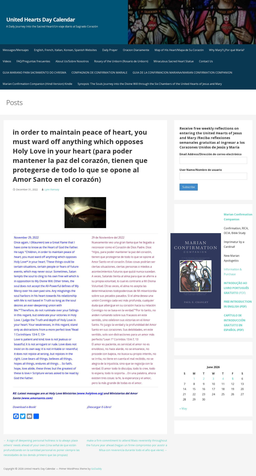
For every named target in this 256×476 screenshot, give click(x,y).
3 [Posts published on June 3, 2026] (213, 379)
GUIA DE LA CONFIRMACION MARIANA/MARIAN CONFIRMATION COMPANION (182, 72)
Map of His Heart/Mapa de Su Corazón (179, 50)
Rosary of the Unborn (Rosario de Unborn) (121, 61)
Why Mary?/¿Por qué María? (226, 50)
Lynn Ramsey (51, 189)
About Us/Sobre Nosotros (72, 61)
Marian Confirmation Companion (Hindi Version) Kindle (37, 84)
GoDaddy (96, 468)
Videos (7, 61)
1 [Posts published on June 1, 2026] (194, 379)
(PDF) (236, 288)
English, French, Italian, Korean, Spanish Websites (65, 50)
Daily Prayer (110, 50)
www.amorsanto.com (37, 398)
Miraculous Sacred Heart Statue (174, 61)
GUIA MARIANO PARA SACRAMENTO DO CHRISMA (34, 72)
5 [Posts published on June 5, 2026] (232, 379)
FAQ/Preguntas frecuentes (33, 61)
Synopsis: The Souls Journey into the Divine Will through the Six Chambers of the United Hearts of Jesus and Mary (150, 84)
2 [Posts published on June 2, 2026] (203, 379)
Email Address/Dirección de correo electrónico (211, 154)
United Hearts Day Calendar (40, 19)
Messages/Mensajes (16, 50)
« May (183, 408)
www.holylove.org (89, 393)
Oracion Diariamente (136, 50)
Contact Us (206, 61)
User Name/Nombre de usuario (201, 170)
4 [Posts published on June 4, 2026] (223, 379)
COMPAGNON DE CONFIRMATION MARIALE (99, 72)
